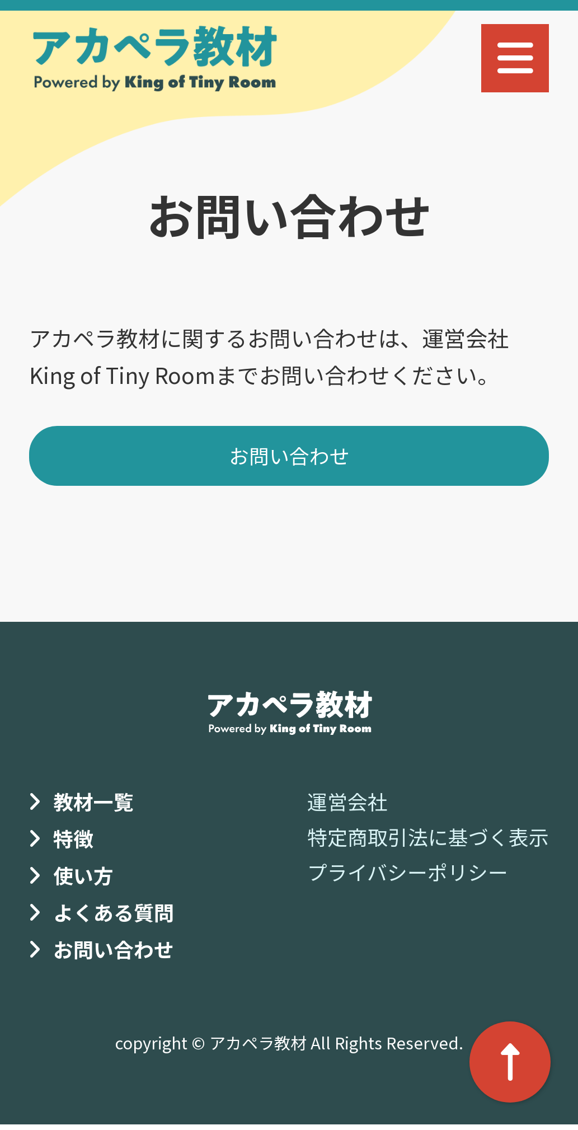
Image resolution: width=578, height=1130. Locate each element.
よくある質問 (118, 916)
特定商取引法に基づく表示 (418, 840)
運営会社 (330, 805)
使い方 (86, 879)
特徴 (75, 842)
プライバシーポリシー (396, 876)
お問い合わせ (289, 458)
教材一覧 (96, 805)
